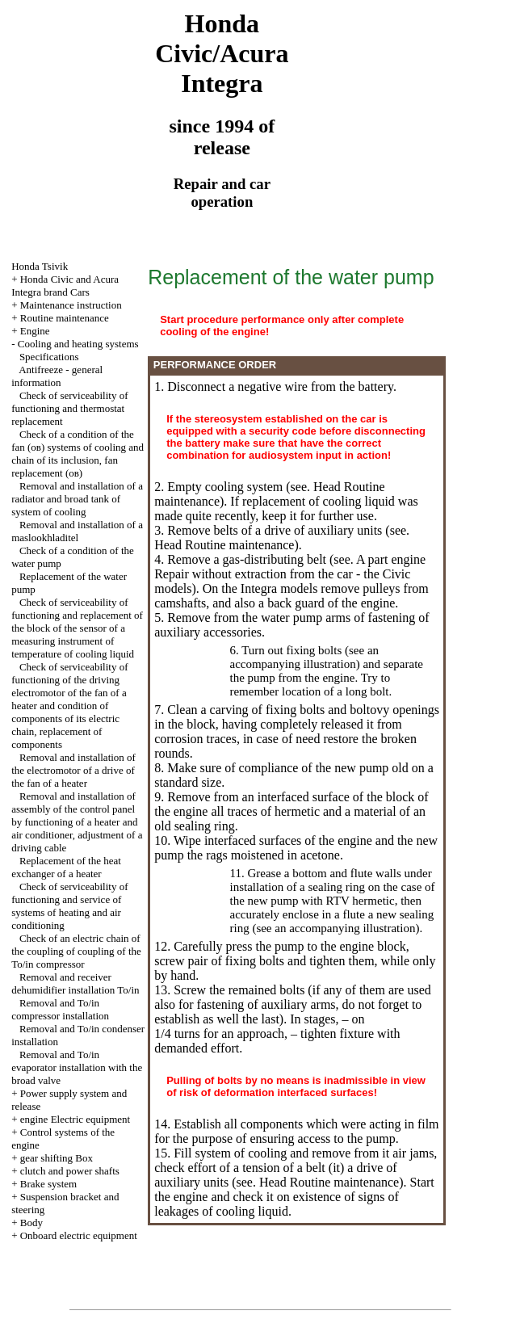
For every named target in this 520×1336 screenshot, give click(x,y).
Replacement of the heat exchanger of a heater (66, 867)
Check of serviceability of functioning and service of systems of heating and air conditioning (69, 905)
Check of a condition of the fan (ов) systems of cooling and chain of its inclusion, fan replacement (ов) (77, 453)
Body (31, 1222)
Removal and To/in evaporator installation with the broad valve (76, 1067)
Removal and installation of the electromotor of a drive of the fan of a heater (73, 770)
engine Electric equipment (75, 1119)
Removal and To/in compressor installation (60, 1009)
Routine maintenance (64, 318)
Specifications (49, 357)
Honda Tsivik (39, 266)
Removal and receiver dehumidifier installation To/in (75, 983)
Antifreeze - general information (57, 376)
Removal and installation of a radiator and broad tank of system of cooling (77, 499)
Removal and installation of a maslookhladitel (77, 531)
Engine (35, 331)
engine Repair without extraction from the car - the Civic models (290, 573)
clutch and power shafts (70, 1171)
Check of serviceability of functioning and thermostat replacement (69, 408)
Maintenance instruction (71, 305)
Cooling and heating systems (78, 344)
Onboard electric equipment (78, 1235)
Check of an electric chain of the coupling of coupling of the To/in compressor (76, 951)
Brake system (48, 1184)
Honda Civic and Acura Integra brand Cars (65, 285)
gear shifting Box (56, 1158)
